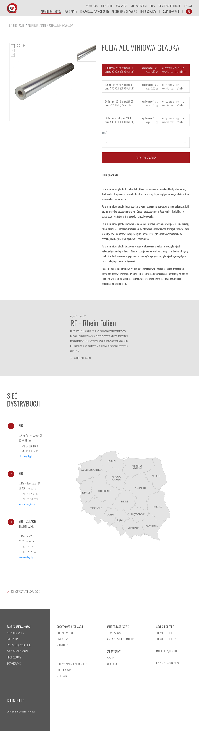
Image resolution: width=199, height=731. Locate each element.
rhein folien (62, 645)
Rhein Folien (107, 6)
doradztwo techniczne (169, 6)
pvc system (71, 11)
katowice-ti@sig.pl (27, 557)
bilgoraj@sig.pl (25, 456)
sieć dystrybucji (65, 633)
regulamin (62, 676)
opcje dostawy (64, 670)
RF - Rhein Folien (17, 25)
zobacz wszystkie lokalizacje (23, 591)
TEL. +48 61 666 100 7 (166, 639)
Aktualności (92, 6)
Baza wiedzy (121, 6)
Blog (152, 6)
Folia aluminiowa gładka (61, 25)
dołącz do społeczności (168, 663)
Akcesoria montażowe (124, 11)
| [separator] (159, 11)
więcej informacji (80, 358)
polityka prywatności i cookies (72, 664)
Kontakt (188, 6)
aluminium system (51, 11)
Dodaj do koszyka (146, 158)
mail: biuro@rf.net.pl (166, 651)
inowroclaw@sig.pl (27, 504)
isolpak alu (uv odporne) (94, 11)
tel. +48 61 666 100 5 (166, 633)
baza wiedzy (62, 639)
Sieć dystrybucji (139, 6)
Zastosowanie (171, 11)
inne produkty (148, 11)
